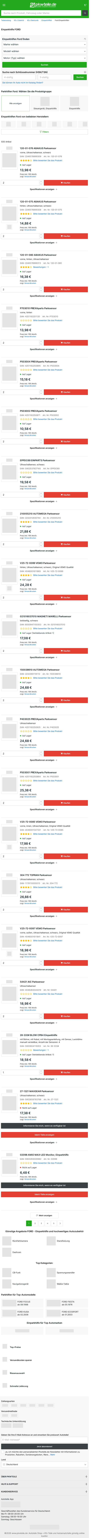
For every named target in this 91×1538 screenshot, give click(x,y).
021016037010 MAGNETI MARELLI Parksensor (54, 618)
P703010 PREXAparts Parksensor (54, 310)
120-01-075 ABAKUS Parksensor (54, 203)
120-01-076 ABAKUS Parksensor (54, 150)
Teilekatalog (6, 20)
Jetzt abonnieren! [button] (44, 1446)
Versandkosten (30, 176)
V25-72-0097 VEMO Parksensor (54, 930)
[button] (85, 13)
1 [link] (28, 1223)
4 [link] (47, 1223)
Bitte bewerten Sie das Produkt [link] (47, 160)
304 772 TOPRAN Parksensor (54, 877)
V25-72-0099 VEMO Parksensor (54, 565)
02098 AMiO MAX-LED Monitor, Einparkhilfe (44, 1154)
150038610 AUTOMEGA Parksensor (40, 669)
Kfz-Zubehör (19, 20)
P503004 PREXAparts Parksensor (38, 361)
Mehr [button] (52, 1454)
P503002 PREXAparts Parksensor (38, 411)
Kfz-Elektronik (33, 20)
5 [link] (53, 1223)
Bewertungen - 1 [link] (41, 267)
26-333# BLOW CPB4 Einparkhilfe (54, 1039)
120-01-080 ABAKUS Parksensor (54, 257)
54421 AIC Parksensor (54, 983)
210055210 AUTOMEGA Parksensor (40, 513)
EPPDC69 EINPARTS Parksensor (54, 462)
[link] (85, 5)
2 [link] (35, 1223)
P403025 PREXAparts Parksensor (54, 721)
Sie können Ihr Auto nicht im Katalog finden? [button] (22, 82)
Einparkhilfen (47, 20)
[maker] (44, 44)
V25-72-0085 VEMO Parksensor (54, 823)
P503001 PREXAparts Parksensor (38, 772)
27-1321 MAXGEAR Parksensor (54, 1093)
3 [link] (41, 1223)
